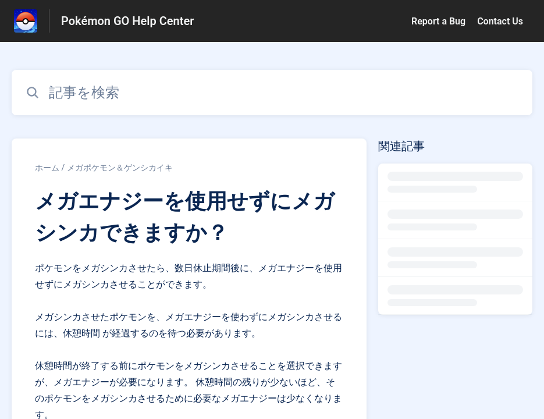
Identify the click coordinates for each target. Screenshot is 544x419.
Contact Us (500, 21)
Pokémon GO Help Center (127, 21)
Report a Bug (438, 21)
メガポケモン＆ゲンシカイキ (120, 167)
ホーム (47, 167)
